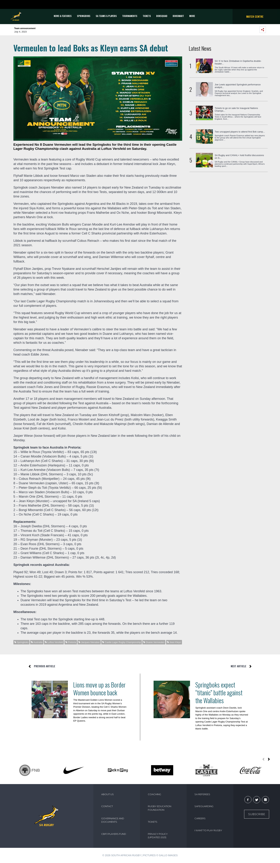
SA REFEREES (202, 794)
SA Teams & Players (106, 16)
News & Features (63, 16)
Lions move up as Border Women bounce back (99, 688)
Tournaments (129, 16)
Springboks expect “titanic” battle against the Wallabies (218, 692)
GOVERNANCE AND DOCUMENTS (112, 820)
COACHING (154, 794)
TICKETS (147, 16)
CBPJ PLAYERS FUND (113, 833)
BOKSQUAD (161, 16)
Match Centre (254, 16)
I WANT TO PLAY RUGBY (208, 830)
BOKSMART (178, 16)
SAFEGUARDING (203, 806)
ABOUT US (107, 794)
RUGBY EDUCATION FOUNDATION (159, 808)
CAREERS (200, 818)
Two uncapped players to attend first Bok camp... (240, 131)
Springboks (83, 16)
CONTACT (107, 806)
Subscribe (256, 814)
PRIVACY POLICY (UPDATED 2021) (158, 835)
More (192, 16)
